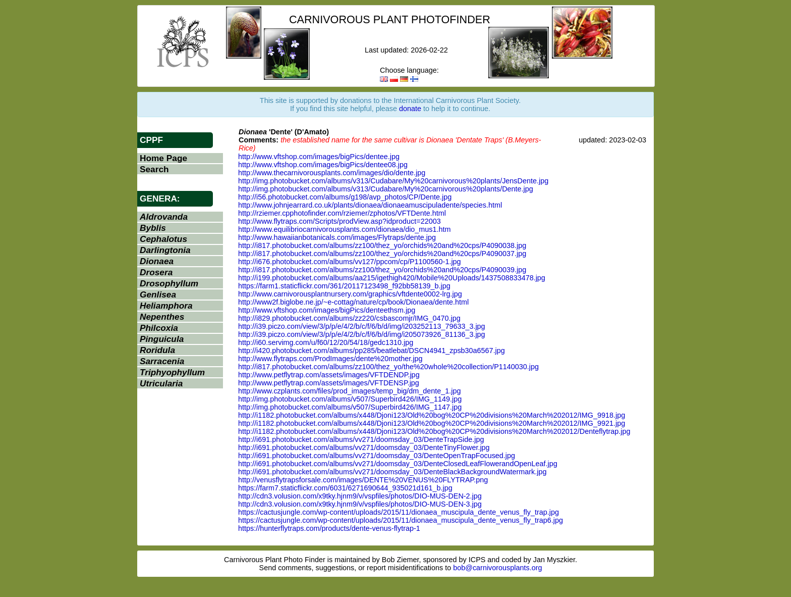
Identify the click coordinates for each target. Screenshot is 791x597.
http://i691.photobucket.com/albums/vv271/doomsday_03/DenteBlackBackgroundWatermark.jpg (392, 472)
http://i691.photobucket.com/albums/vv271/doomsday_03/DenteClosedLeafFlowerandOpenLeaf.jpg (397, 464)
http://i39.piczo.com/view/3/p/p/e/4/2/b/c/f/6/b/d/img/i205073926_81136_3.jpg (361, 334)
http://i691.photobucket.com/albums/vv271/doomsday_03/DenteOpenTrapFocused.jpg (376, 456)
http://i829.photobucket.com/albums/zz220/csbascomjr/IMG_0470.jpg (349, 318)
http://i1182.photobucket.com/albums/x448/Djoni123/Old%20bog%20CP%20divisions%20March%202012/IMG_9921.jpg (431, 423)
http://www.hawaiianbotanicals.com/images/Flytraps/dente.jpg (337, 237)
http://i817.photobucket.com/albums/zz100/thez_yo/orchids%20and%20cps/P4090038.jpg (382, 245)
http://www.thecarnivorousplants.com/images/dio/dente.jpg (331, 173)
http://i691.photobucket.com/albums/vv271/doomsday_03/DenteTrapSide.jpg (361, 439)
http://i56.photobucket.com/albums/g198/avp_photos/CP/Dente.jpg (344, 197)
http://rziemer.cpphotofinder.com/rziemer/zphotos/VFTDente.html (342, 213)
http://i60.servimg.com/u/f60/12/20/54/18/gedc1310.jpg (325, 342)
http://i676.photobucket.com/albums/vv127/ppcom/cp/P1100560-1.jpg (349, 262)
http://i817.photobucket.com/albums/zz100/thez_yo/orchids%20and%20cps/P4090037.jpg (382, 254)
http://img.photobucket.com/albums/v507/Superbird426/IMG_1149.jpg (350, 399)
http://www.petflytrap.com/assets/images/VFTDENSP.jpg (328, 383)
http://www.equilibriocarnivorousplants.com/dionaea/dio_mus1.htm (344, 229)
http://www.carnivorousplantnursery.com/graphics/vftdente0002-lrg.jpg (350, 294)
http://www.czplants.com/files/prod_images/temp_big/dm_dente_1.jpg (349, 391)
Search (154, 169)
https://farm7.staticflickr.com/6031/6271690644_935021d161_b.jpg (345, 488)
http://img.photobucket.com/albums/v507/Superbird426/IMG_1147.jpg (350, 407)
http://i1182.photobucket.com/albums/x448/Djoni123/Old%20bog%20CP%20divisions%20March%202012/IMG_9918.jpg (431, 415)
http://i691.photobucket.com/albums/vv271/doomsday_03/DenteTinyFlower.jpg (364, 447)
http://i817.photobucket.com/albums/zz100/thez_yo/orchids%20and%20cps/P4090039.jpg (382, 270)
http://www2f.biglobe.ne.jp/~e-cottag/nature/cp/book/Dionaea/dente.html (353, 302)
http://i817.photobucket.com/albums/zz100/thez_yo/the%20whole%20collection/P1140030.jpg (388, 367)
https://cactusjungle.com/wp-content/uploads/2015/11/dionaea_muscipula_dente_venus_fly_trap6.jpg (400, 520)
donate (410, 109)
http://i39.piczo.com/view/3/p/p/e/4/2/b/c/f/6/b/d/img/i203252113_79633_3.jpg (361, 326)
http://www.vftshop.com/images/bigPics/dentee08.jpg (323, 165)
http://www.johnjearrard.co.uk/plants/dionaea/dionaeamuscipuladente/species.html (370, 205)
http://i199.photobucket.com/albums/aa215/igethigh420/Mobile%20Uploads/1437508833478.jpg (391, 278)
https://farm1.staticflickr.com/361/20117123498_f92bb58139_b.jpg (344, 286)
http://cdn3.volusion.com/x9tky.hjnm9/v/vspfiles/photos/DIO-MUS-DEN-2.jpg (360, 496)
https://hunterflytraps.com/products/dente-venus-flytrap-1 (329, 528)
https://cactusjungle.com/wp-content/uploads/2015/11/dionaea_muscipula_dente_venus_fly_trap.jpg (398, 512)
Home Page (163, 158)
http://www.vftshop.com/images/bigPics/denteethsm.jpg (326, 310)
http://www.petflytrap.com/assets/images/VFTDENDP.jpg (329, 375)
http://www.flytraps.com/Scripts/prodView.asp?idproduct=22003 (339, 221)
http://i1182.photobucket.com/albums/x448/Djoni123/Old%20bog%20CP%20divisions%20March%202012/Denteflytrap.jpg (434, 431)
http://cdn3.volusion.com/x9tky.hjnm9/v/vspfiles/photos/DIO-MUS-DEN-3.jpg (360, 504)
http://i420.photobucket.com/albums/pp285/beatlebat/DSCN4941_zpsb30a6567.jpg (371, 350)
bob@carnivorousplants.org (497, 568)
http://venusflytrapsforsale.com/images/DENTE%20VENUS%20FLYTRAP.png (363, 480)
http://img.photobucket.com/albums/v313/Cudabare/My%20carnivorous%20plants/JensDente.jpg (393, 181)
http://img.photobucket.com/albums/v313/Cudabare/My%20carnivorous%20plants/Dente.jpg (385, 189)
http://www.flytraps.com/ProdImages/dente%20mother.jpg (330, 359)
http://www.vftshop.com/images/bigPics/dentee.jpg (319, 157)
